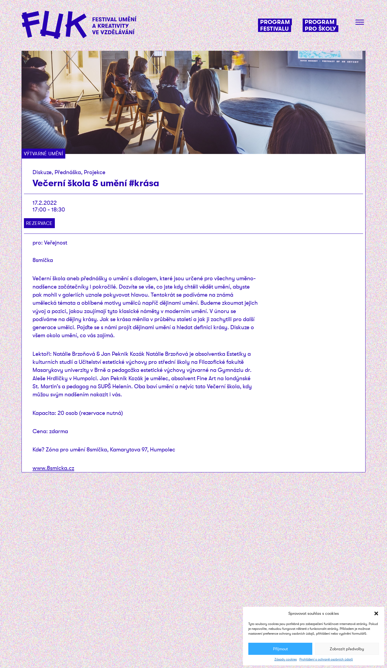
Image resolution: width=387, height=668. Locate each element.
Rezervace (39, 223)
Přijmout (280, 649)
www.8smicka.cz (53, 468)
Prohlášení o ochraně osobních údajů (326, 659)
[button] (376, 613)
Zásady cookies (285, 659)
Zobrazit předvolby (347, 649)
